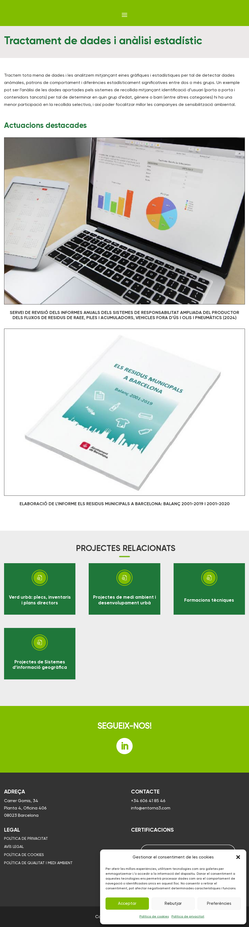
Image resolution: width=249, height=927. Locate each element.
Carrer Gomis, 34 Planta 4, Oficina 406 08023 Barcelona (25, 808)
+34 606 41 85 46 (148, 800)
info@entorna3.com (150, 808)
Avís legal (14, 847)
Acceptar (127, 903)
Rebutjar (173, 903)
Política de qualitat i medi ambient (38, 863)
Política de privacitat (187, 916)
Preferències (219, 903)
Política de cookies (154, 916)
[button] (238, 857)
